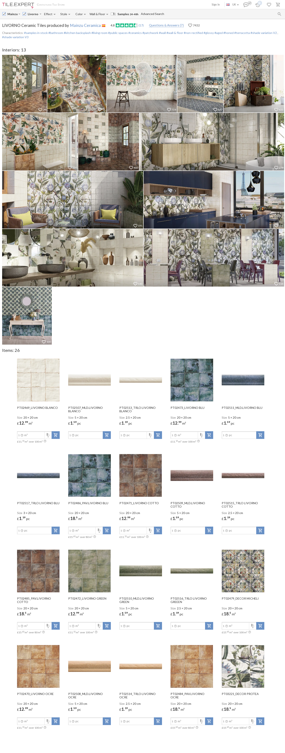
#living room (99, 33)
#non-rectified (193, 33)
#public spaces (117, 33)
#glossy (208, 33)
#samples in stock (36, 33)
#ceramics (135, 33)
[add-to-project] (56, 435)
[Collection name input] (33, 14)
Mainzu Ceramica (85, 25)
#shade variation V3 (15, 37)
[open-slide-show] (38, 379)
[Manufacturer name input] (12, 14)
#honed (228, 33)
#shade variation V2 (264, 33)
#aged (218, 33)
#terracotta (242, 33)
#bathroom (55, 33)
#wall (162, 33)
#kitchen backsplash (77, 33)
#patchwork (150, 33)
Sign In (216, 4)
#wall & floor (174, 33)
